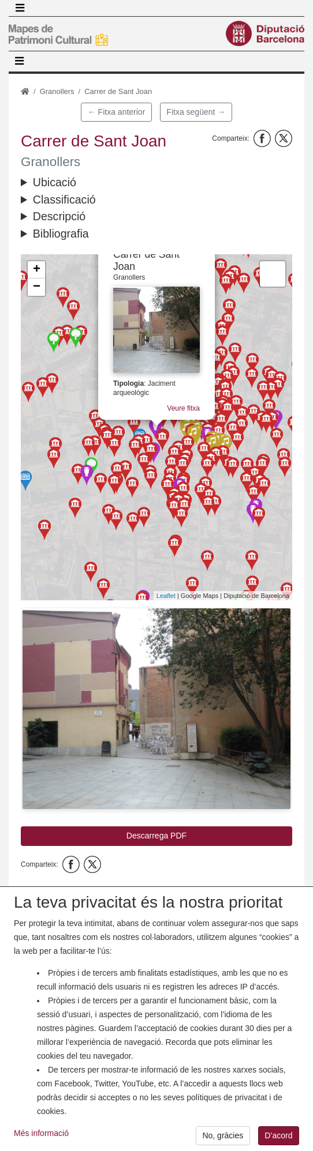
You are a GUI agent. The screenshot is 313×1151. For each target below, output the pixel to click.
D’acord (278, 1136)
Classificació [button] (64, 199)
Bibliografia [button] (61, 233)
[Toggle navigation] (20, 8)
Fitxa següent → (195, 111)
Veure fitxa (185, 402)
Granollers (57, 91)
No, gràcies (222, 1136)
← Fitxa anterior (117, 111)
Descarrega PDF (156, 835)
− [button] (36, 287)
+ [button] (36, 270)
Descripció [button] (59, 216)
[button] (156, 708)
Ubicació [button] (54, 182)
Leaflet (166, 595)
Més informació (41, 1134)
